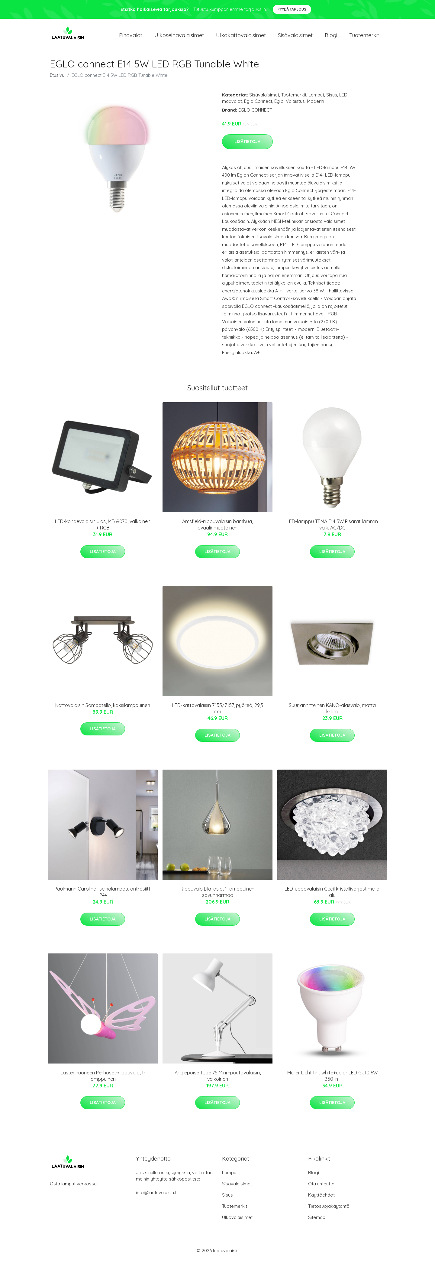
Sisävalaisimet (295, 36)
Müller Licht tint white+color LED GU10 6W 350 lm (332, 1079)
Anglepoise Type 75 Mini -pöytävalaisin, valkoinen (218, 1079)
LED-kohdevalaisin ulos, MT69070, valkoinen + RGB (102, 528)
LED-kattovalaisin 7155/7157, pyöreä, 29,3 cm (217, 711)
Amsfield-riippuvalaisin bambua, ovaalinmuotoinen (217, 528)
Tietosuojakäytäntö (329, 1209)
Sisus (331, 98)
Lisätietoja (247, 144)
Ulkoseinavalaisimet (179, 36)
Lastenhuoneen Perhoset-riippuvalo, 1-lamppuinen (102, 1079)
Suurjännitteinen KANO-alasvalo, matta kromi (332, 711)
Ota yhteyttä (321, 1187)
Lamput (316, 98)
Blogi (331, 36)
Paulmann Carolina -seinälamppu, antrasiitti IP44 (102, 895)
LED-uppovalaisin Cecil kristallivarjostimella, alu (332, 895)
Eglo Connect (258, 104)
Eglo (279, 104)
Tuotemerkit (364, 36)
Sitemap (316, 1220)
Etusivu (57, 78)
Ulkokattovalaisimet (241, 36)
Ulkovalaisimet (237, 1220)
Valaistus (295, 104)
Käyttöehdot (321, 1198)
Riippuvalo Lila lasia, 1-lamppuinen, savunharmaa (217, 895)
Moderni (315, 104)
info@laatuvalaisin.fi (157, 1195)
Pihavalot (130, 36)
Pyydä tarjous (292, 9)
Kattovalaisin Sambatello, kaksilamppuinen (102, 708)
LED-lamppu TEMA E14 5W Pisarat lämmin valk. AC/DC (332, 528)
